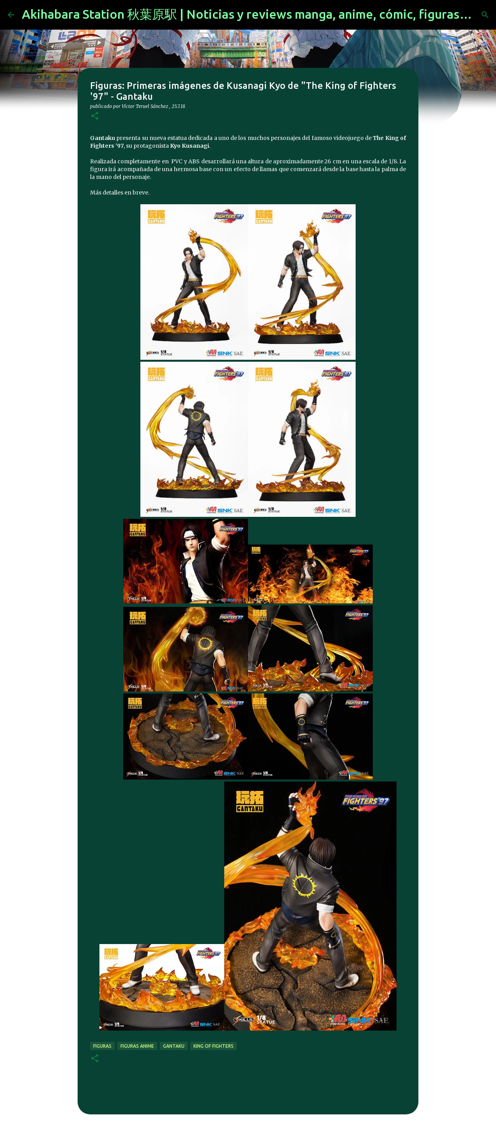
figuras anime (137, 1046)
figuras (102, 1046)
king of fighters (213, 1046)
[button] (94, 116)
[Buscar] (485, 14)
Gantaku (173, 1046)
